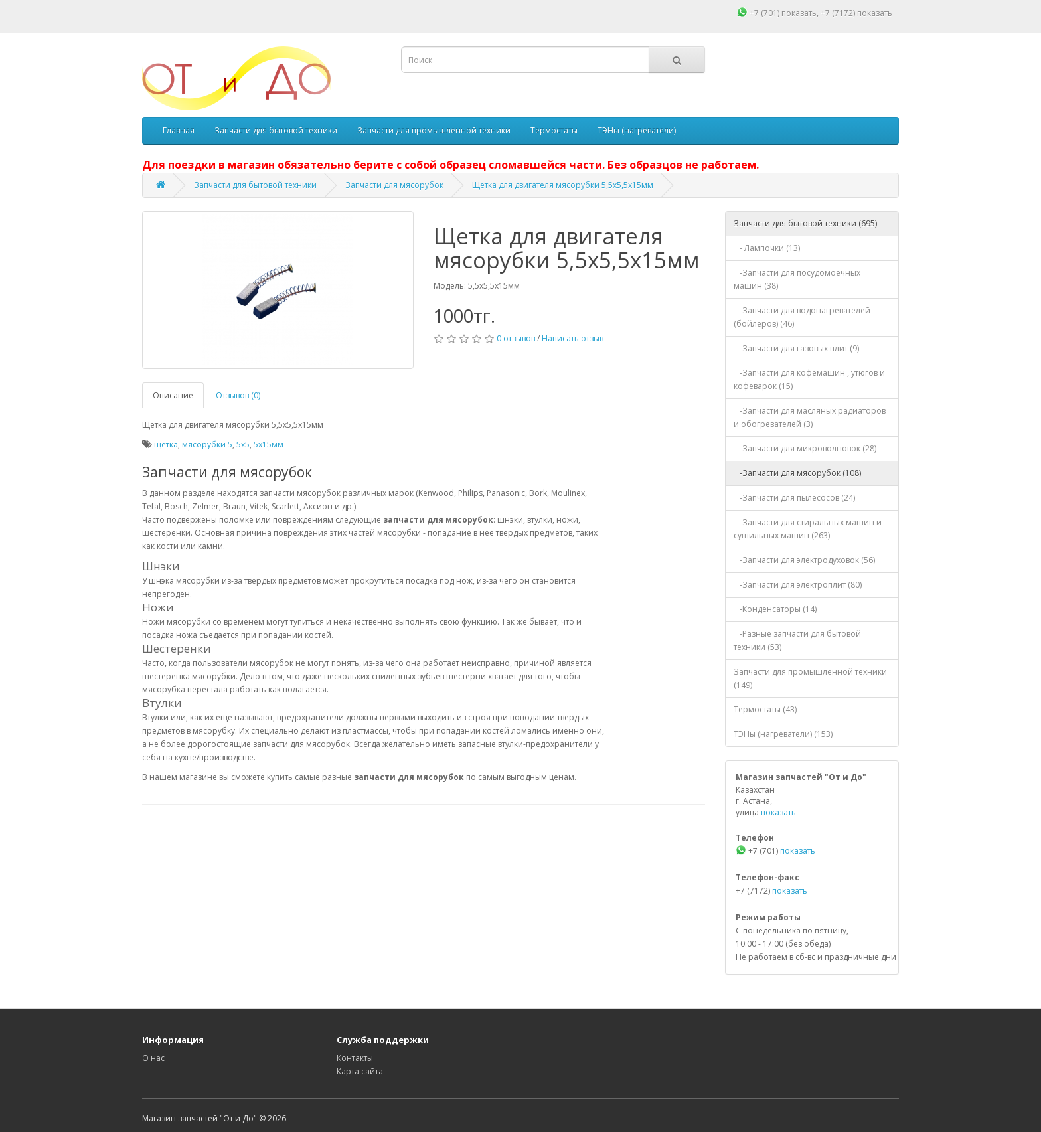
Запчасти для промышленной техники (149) (810, 678)
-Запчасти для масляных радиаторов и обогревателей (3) (810, 417)
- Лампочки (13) (767, 248)
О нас (153, 1058)
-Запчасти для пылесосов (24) (794, 497)
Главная (179, 130)
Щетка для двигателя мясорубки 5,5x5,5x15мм (562, 185)
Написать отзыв (572, 338)
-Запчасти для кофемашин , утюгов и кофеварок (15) (809, 379)
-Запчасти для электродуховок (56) (804, 560)
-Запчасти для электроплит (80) (798, 584)
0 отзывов (516, 338)
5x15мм (268, 444)
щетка (166, 444)
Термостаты (554, 130)
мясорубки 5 (207, 444)
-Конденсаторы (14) (775, 609)
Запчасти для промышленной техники (434, 130)
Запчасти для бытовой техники (275, 130)
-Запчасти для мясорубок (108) (797, 473)
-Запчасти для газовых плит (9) (796, 348)
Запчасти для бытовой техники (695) (805, 223)
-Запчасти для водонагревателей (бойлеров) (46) (802, 317)
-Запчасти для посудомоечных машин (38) (797, 279)
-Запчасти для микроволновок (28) (805, 448)
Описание (173, 395)
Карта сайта (360, 1071)
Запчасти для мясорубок (394, 185)
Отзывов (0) (238, 395)
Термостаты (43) (765, 709)
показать (799, 13)
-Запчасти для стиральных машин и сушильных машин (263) (808, 529)
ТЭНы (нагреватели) (637, 130)
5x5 (243, 444)
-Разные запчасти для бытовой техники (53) (797, 640)
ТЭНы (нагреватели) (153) (783, 734)
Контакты (355, 1058)
